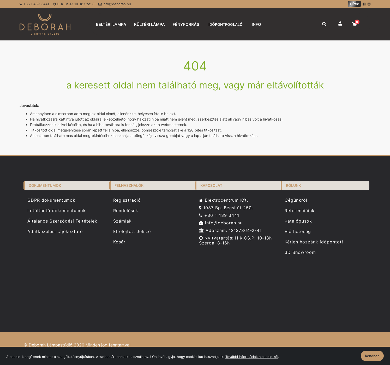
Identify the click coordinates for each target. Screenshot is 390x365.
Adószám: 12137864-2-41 (230, 230)
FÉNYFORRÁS (186, 24)
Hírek (354, 4)
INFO (256, 24)
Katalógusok (298, 221)
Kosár (119, 242)
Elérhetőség (298, 231)
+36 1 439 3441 (219, 215)
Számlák (122, 221)
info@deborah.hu (114, 4)
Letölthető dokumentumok (56, 210)
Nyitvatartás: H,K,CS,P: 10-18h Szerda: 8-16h (235, 241)
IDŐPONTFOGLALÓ (225, 24)
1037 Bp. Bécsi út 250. (226, 207)
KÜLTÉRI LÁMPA (149, 24)
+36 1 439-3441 (34, 4)
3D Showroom (300, 252)
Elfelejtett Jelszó (132, 231)
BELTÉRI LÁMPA (111, 24)
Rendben (372, 356)
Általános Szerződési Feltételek (62, 221)
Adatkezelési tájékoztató (55, 231)
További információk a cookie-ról (251, 357)
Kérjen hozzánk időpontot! (314, 242)
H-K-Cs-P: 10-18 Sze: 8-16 (74, 5)
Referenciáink (300, 210)
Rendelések (125, 210)
